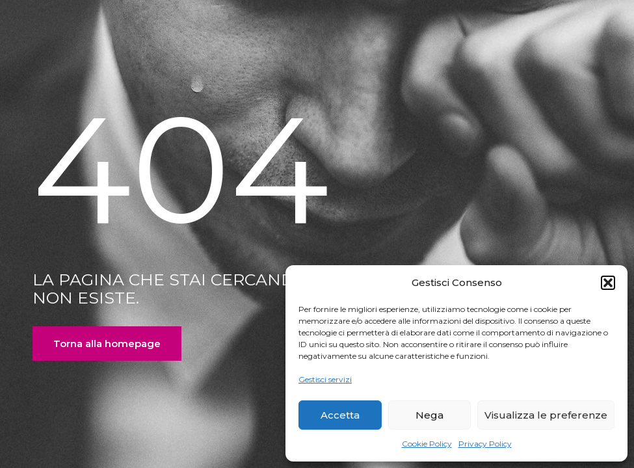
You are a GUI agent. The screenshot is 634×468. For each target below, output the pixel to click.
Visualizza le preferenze (545, 415)
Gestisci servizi (325, 379)
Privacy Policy (485, 443)
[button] (607, 282)
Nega (429, 415)
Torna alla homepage (107, 343)
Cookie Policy (427, 443)
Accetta (340, 415)
